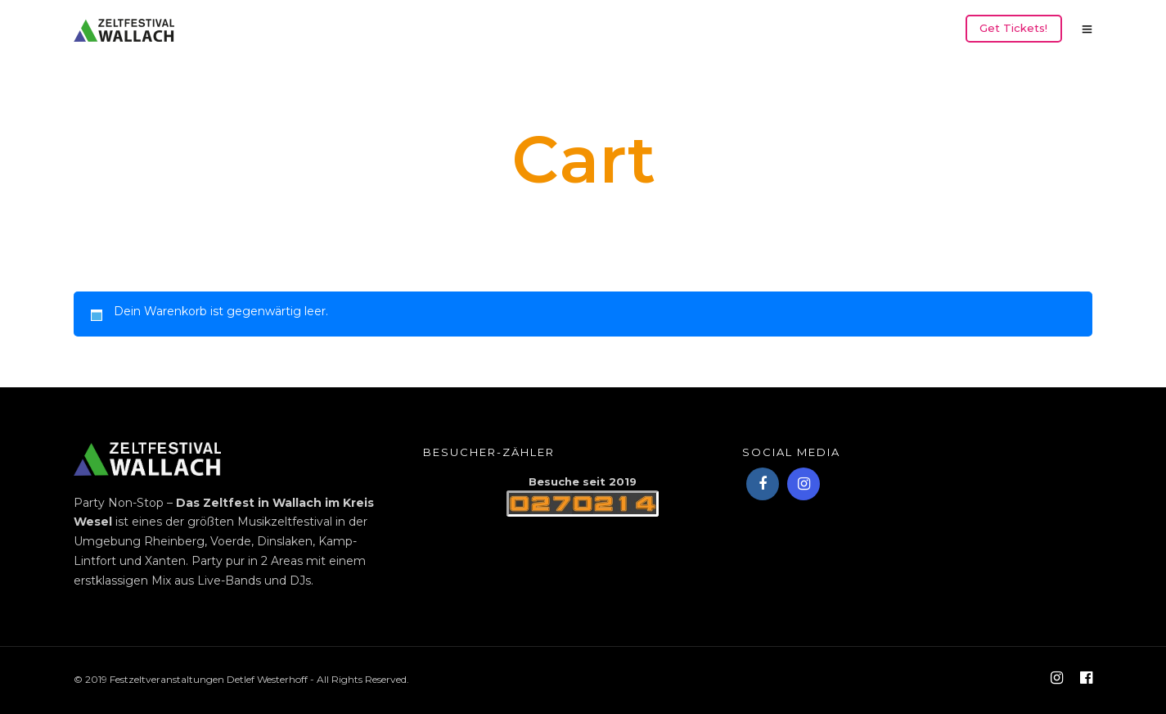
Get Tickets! (1013, 27)
